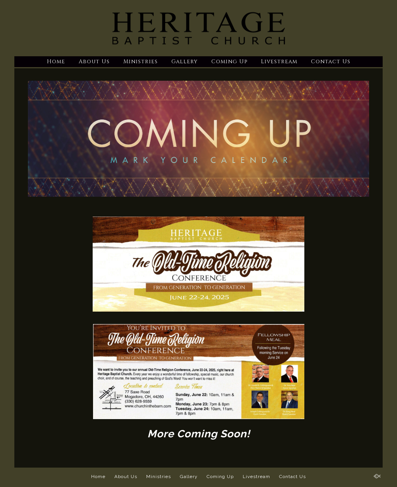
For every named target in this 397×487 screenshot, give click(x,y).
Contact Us (330, 61)
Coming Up (229, 61)
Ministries (140, 61)
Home (56, 61)
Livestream (279, 61)
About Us (94, 61)
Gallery (184, 61)
